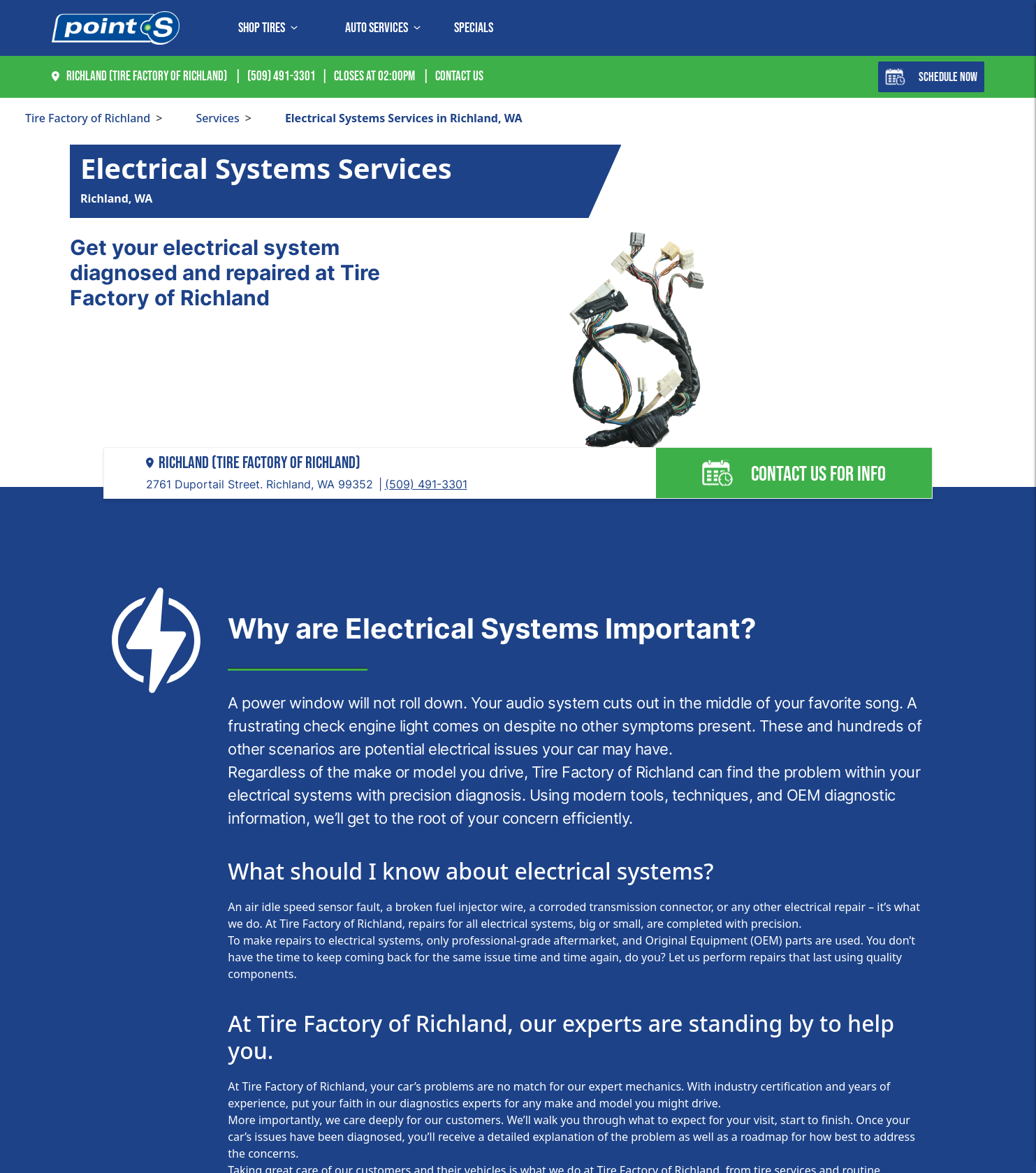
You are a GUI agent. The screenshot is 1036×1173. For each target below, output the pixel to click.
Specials (473, 28)
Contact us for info (793, 473)
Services (217, 118)
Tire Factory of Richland (87, 118)
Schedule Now (931, 76)
